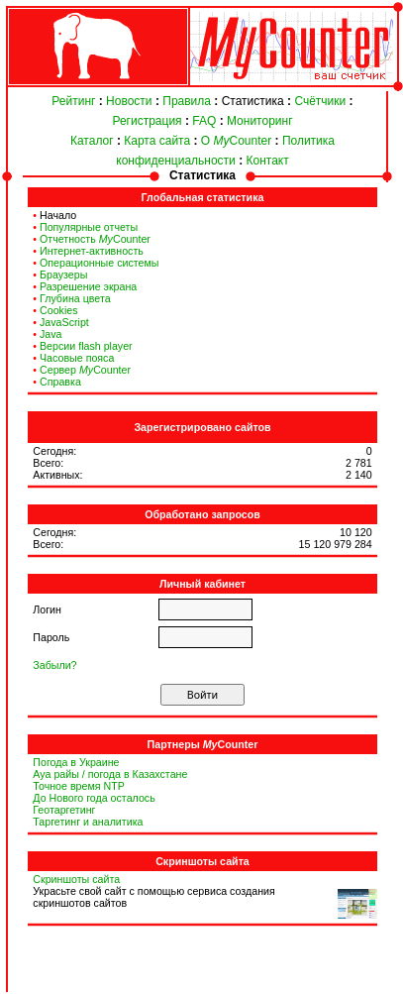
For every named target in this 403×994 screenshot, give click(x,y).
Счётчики (320, 101)
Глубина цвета (75, 298)
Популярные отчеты (89, 227)
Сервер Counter (85, 370)
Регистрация (146, 121)
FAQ (204, 121)
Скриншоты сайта (76, 879)
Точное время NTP (79, 786)
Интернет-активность (92, 251)
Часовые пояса (77, 358)
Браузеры (63, 274)
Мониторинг (260, 121)
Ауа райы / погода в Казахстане (110, 774)
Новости (128, 101)
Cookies (59, 310)
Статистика (253, 101)
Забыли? (54, 665)
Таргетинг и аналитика (88, 822)
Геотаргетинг (64, 810)
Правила (186, 101)
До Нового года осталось (93, 798)
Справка (60, 381)
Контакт (268, 160)
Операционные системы (99, 263)
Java (51, 334)
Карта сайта (157, 141)
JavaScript (64, 322)
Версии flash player (86, 346)
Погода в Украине (76, 762)
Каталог (92, 141)
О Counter (236, 141)
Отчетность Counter (95, 239)
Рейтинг (73, 101)
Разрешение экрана (88, 286)
